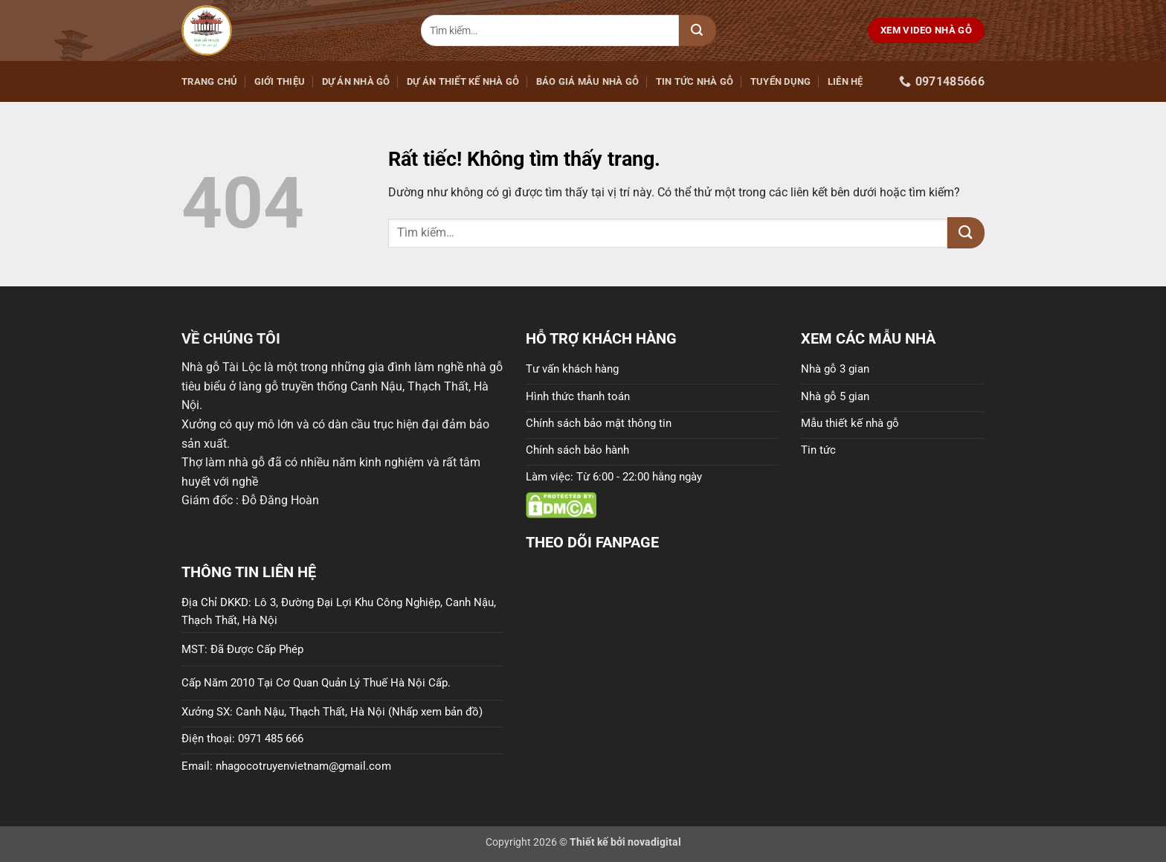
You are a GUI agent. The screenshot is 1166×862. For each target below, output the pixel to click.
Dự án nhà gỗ (356, 81)
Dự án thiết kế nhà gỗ (463, 81)
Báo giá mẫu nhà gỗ (588, 81)
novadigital (654, 842)
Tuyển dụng (780, 81)
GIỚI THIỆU (280, 81)
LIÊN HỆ (845, 81)
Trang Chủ (209, 81)
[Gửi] (697, 30)
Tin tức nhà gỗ (695, 81)
